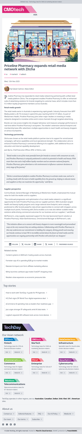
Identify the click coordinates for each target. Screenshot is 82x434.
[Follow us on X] (26, 244)
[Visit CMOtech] (35, 352)
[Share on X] (48, 244)
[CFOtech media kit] (18, 352)
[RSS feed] (14, 424)
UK (69, 398)
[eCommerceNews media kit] (18, 373)
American (76, 398)
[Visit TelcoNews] (8, 393)
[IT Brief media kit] (45, 373)
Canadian (48, 398)
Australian (39, 398)
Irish (61, 398)
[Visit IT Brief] (35, 373)
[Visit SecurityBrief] (62, 373)
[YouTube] (11, 424)
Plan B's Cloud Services (44, 431)
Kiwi (65, 398)
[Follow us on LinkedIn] (13, 244)
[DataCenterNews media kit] (73, 352)
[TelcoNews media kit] (18, 393)
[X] (7, 424)
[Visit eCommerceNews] (8, 373)
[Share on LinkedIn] (37, 244)
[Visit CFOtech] (8, 352)
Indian (55, 398)
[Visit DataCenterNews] (62, 352)
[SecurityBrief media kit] (73, 373)
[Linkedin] (3, 424)
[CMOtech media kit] (45, 352)
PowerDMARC (72, 431)
